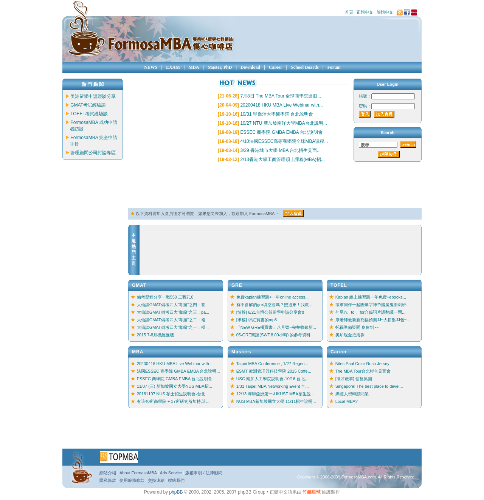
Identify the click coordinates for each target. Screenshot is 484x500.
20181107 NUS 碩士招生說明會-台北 (171, 394)
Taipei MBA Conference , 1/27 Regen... (272, 363)
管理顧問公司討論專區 (93, 152)
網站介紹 (107, 473)
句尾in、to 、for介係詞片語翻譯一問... (370, 312)
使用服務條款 (131, 480)
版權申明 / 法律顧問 (203, 473)
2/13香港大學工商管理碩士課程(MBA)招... (282, 159)
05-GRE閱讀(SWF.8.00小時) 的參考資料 (273, 335)
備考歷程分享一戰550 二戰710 (165, 297)
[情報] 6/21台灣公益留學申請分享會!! (270, 312)
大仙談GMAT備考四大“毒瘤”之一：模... (173, 327)
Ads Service (171, 473)
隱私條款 (107, 480)
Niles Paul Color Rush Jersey (362, 363)
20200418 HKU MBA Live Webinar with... (281, 105)
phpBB (176, 492)
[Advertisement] (265, 186)
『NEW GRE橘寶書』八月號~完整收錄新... (276, 327)
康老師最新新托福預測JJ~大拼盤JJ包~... (372, 319)
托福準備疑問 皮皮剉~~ (357, 327)
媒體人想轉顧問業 (352, 394)
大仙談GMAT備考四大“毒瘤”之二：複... (173, 319)
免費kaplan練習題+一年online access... (272, 297)
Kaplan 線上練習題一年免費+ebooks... (370, 297)
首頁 (349, 12)
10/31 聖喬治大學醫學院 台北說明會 (276, 114)
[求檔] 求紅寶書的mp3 (256, 319)
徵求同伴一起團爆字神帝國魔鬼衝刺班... (372, 304)
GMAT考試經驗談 (88, 105)
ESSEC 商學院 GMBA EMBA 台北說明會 (281, 132)
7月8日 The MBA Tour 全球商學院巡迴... (280, 96)
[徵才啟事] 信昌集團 (353, 378)
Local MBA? (346, 401)
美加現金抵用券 (350, 335)
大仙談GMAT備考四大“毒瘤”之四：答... (173, 304)
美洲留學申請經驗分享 (93, 96)
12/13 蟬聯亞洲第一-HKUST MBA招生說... (275, 394)
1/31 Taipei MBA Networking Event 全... (272, 386)
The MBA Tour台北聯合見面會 (363, 371)
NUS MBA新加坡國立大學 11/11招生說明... (276, 401)
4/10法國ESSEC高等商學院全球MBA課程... (284, 141)
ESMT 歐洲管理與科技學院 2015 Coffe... (273, 371)
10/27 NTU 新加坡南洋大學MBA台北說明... (283, 123)
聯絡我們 (176, 480)
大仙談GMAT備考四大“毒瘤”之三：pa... (173, 312)
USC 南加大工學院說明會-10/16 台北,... (273, 378)
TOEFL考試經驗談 (88, 113)
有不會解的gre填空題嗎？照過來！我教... (274, 304)
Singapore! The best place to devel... (369, 386)
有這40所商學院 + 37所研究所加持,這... (173, 401)
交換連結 (156, 480)
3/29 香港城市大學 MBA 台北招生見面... (280, 150)
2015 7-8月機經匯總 (155, 335)
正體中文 (365, 12)
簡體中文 (385, 12)
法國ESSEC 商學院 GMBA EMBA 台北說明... (178, 371)
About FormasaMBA (138, 473)
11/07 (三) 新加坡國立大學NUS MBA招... (174, 386)
